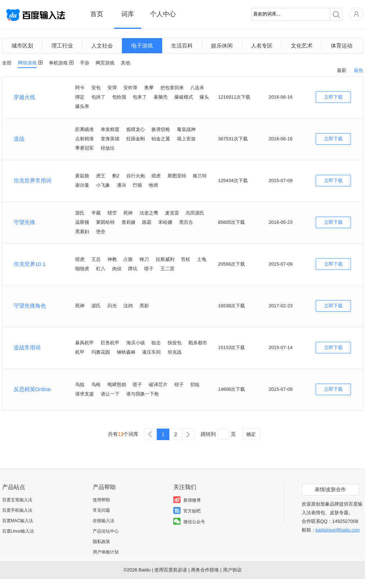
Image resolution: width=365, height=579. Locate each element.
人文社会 (102, 45)
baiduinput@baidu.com (338, 530)
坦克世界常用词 (32, 180)
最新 (341, 70)
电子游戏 (142, 45)
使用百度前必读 (170, 570)
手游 (84, 62)
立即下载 (333, 97)
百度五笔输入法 (17, 499)
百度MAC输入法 (17, 520)
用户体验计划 (106, 552)
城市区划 (22, 45)
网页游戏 (105, 62)
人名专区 (262, 45)
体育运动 (341, 45)
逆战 (19, 139)
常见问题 (101, 510)
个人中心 (163, 14)
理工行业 (62, 45)
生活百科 (182, 45)
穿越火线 (24, 97)
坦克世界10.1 (30, 264)
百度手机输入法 (17, 510)
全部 (7, 62)
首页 (96, 14)
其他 (125, 62)
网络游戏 (27, 62)
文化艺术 (301, 45)
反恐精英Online (32, 389)
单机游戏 (58, 62)
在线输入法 (103, 520)
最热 (358, 70)
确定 (251, 434)
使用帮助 (101, 499)
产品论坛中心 (106, 531)
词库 (127, 14)
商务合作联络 (205, 570)
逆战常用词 (27, 347)
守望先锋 (24, 222)
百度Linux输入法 (18, 531)
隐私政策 (101, 541)
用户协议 (232, 570)
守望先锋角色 (30, 306)
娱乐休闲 (222, 45)
